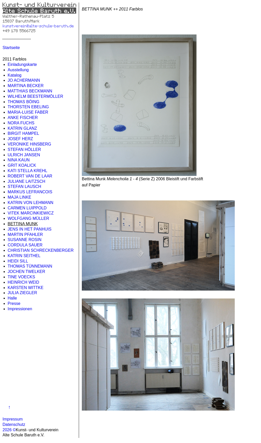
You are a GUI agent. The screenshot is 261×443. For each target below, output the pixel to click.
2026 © (9, 430)
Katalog (14, 75)
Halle (12, 298)
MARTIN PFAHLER (25, 234)
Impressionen (20, 309)
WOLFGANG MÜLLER (28, 218)
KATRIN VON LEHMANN (30, 202)
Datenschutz (14, 424)
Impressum (13, 419)
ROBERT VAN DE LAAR (30, 176)
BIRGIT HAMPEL (23, 133)
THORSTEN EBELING (28, 107)
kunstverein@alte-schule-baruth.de (38, 25)
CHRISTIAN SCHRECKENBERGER (41, 250)
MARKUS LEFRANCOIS (30, 192)
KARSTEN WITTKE (25, 287)
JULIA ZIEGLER (22, 293)
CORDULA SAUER (25, 245)
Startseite (11, 47)
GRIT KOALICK (22, 165)
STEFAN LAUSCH (24, 186)
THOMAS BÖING (23, 102)
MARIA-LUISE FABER (28, 112)
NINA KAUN (19, 160)
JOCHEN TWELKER (26, 271)
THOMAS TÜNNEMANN (30, 266)
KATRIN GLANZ (22, 128)
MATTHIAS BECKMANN (30, 91)
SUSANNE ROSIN (24, 239)
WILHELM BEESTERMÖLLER (35, 96)
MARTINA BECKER (26, 85)
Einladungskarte (22, 64)
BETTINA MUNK (23, 224)
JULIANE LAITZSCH (26, 181)
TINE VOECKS (21, 277)
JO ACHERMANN (24, 80)
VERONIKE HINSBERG (29, 144)
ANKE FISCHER (23, 117)
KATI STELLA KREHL (27, 171)
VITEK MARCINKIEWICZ (31, 213)
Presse (14, 303)
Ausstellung (18, 70)
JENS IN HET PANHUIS (29, 229)
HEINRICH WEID (23, 282)
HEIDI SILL (18, 261)
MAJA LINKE (19, 197)
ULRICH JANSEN (24, 155)
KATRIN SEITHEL (24, 256)
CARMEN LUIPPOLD (27, 208)
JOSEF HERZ (20, 139)
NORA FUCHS (21, 123)
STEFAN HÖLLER (24, 149)
